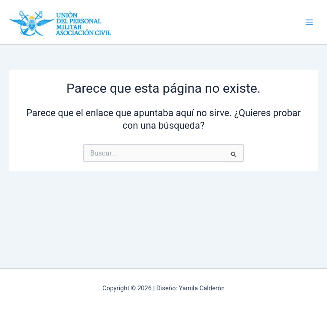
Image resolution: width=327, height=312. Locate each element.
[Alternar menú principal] (309, 22)
